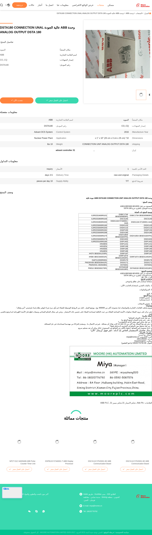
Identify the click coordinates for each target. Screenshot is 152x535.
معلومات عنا (63, 5)
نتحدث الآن (18, 100)
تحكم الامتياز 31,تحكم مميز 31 (123, 403)
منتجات (100, 5)
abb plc (140, 403)
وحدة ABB (130, 13)
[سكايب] (38, 511)
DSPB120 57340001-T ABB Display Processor (59, 462)
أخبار (40, 5)
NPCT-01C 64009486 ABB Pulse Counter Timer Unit (22, 462)
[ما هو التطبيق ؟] (45, 511)
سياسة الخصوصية (122, 532)
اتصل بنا (49, 5)
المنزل (146, 13)
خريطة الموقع (109, 532)
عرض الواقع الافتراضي (83, 5)
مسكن (111, 5)
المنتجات (139, 13)
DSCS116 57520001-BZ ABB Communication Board (137, 462)
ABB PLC (104, 403)
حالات (31, 5)
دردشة (19, 5)
